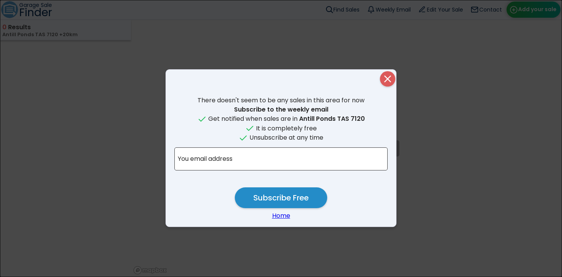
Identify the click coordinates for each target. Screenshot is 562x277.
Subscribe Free (281, 197)
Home (281, 215)
